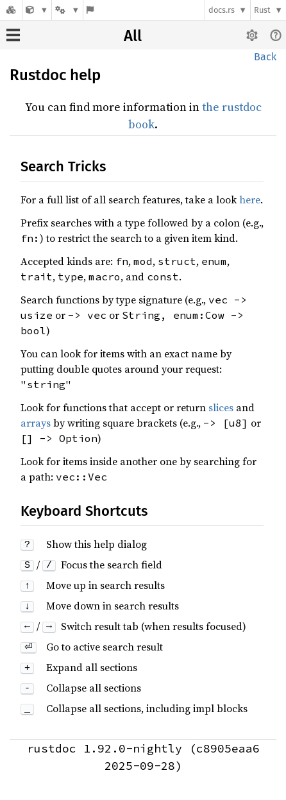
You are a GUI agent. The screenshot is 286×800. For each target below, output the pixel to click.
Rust (262, 10)
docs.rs (221, 10)
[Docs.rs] (11, 10)
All (133, 36)
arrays (36, 423)
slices (220, 407)
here (249, 199)
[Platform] (67, 10)
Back (265, 57)
